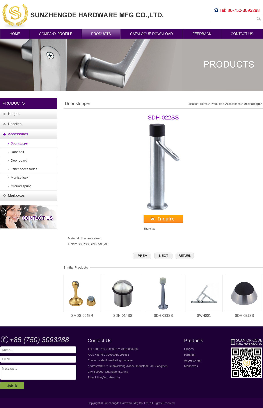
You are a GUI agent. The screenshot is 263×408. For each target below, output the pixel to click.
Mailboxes (191, 366)
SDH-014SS (122, 296)
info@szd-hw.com (108, 377)
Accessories (232, 103)
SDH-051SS (244, 296)
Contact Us (242, 34)
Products (101, 34)
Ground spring (21, 186)
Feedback (201, 34)
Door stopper (19, 143)
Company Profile (55, 34)
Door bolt (17, 152)
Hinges (189, 349)
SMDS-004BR (82, 296)
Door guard (19, 160)
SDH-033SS (163, 296)
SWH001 (203, 296)
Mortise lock (19, 177)
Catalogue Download (151, 34)
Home (15, 34)
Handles (189, 354)
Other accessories (24, 169)
